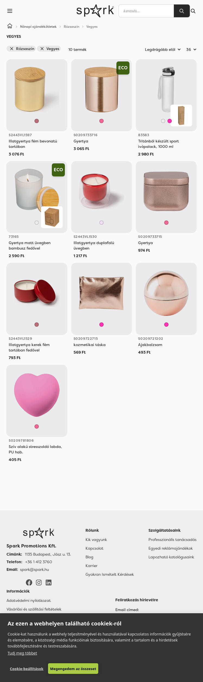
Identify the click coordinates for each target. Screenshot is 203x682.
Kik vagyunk (96, 539)
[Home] (10, 26)
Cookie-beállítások (26, 668)
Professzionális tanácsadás (172, 539)
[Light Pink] (101, 222)
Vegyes (49, 48)
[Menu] (10, 11)
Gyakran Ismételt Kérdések (109, 574)
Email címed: (127, 609)
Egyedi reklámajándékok (170, 548)
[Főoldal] (39, 533)
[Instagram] (39, 582)
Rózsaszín (21, 48)
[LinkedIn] (48, 582)
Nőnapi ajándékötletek (38, 26)
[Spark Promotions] (95, 10)
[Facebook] (29, 582)
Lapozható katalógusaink (171, 557)
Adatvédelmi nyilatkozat (29, 600)
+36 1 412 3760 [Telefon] (38, 561)
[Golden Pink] (36, 121)
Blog (89, 557)
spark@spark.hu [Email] (34, 569)
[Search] (182, 10)
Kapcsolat (94, 548)
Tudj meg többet (22, 653)
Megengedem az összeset (73, 668)
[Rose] (101, 121)
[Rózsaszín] (169, 121)
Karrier (91, 565)
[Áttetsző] (163, 121)
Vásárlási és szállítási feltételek (34, 609)
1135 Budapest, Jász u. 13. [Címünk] (48, 554)
